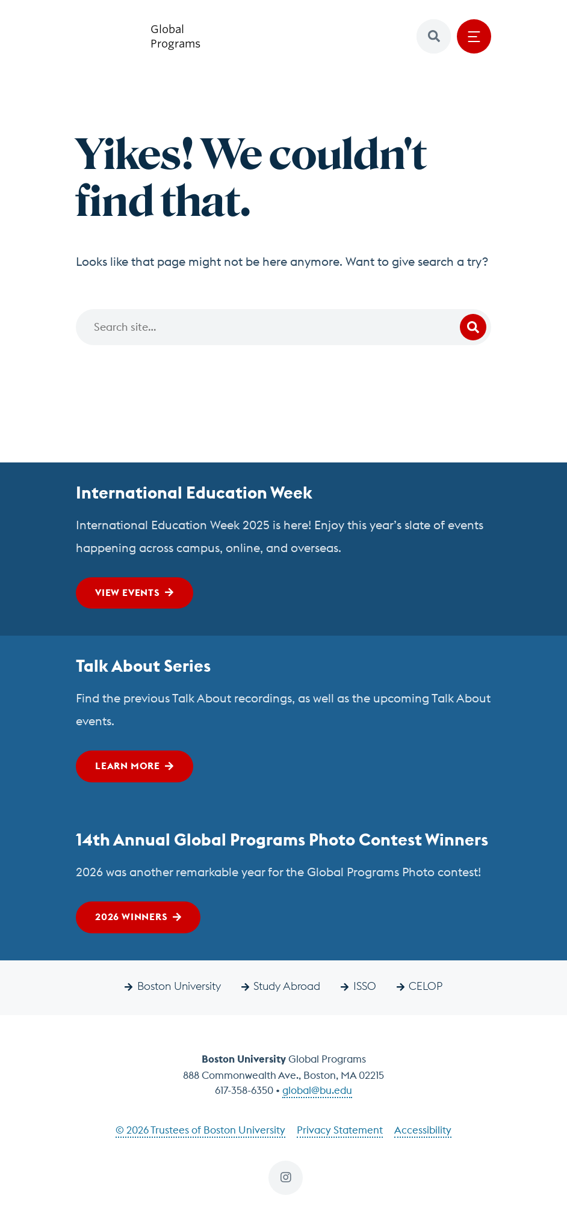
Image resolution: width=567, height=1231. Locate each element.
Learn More (127, 766)
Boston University (179, 986)
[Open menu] (474, 36)
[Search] (283, 327)
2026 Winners (131, 916)
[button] (434, 36)
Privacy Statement (340, 1130)
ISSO (364, 986)
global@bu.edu (317, 1090)
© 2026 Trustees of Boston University (200, 1130)
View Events (127, 592)
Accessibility (422, 1130)
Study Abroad (286, 986)
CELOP (425, 986)
